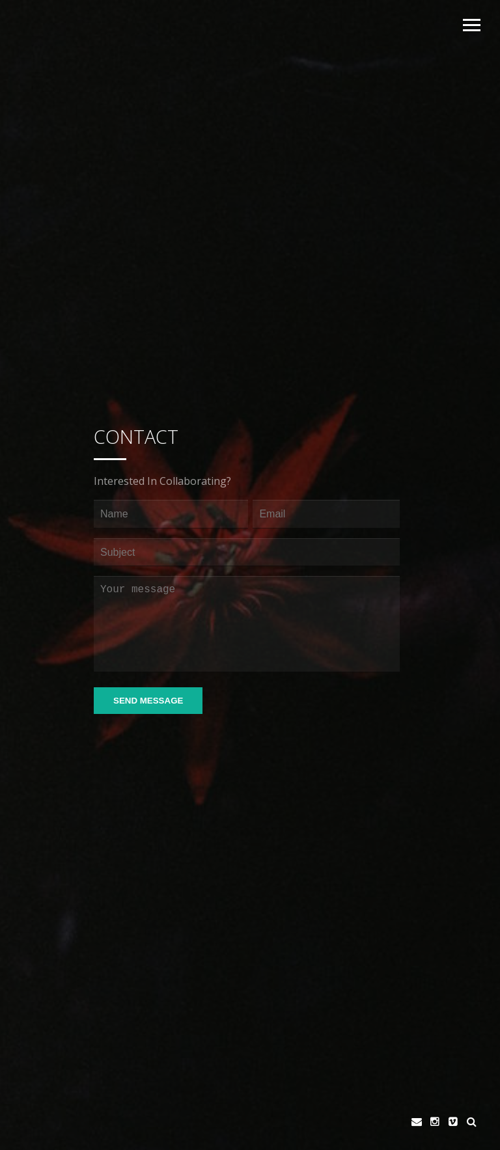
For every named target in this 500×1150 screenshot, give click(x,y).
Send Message (148, 700)
